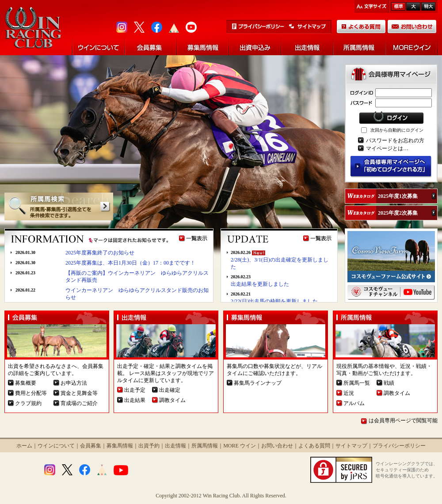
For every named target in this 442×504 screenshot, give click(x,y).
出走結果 (134, 400)
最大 (428, 6)
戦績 (389, 383)
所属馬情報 (204, 446)
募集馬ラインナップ (258, 383)
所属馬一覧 (356, 383)
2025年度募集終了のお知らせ (99, 253)
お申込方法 (74, 383)
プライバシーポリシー (399, 446)
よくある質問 (314, 446)
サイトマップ (351, 446)
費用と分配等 (31, 393)
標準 (398, 6)
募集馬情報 (120, 446)
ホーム (24, 446)
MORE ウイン (239, 446)
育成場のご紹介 (79, 403)
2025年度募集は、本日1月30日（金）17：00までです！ (130, 263)
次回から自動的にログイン (396, 130)
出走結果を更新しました (260, 284)
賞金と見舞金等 (79, 393)
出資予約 (149, 446)
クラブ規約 (28, 403)
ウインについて (56, 446)
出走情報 (175, 446)
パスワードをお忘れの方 (395, 140)
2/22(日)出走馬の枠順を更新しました (274, 301)
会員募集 (90, 446)
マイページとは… (387, 148)
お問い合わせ (277, 446)
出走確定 (169, 390)
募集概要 (25, 383)
